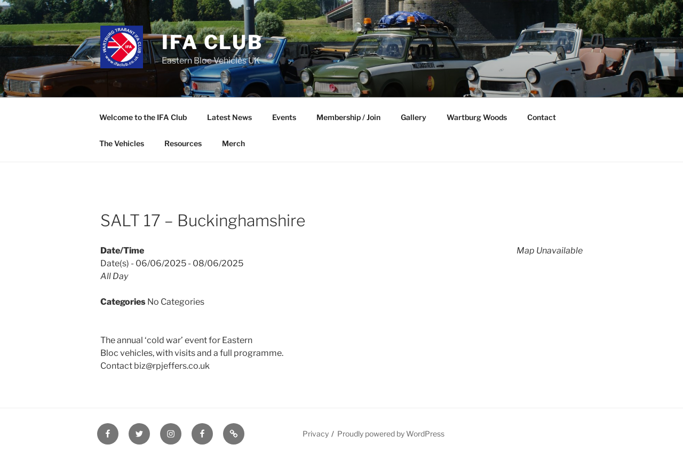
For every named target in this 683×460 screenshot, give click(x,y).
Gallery (413, 117)
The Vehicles (121, 143)
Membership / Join (348, 117)
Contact (541, 117)
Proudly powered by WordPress (390, 433)
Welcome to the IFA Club (143, 117)
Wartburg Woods (477, 117)
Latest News (229, 117)
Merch (233, 143)
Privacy (316, 433)
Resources (183, 143)
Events (284, 117)
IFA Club (212, 42)
